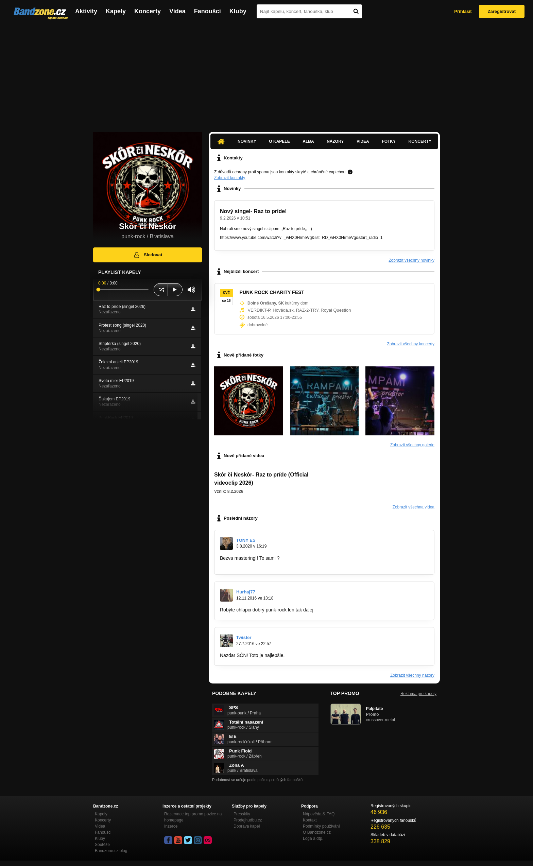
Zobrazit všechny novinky (411, 260)
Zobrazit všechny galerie (412, 445)
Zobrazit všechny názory (412, 675)
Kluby (237, 11)
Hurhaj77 (245, 591)
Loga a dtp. (313, 838)
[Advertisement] (266, 74)
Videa (177, 11)
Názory (335, 141)
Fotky (389, 141)
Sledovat (147, 255)
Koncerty (147, 11)
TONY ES (246, 540)
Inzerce (170, 826)
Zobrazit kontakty (229, 177)
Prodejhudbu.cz (248, 820)
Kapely (116, 11)
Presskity (242, 814)
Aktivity (86, 11)
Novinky (247, 141)
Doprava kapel (247, 826)
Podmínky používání (321, 826)
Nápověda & (318, 814)
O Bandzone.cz (317, 832)
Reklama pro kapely (418, 693)
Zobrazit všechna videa (413, 507)
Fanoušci (207, 11)
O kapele (279, 141)
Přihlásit (462, 11)
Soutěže (102, 844)
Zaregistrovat (502, 11)
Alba (308, 141)
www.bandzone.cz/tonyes (247, 564)
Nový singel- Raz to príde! (253, 211)
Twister (244, 637)
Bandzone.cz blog (111, 850)
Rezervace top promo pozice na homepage (193, 817)
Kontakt (310, 820)
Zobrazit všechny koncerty (410, 344)
